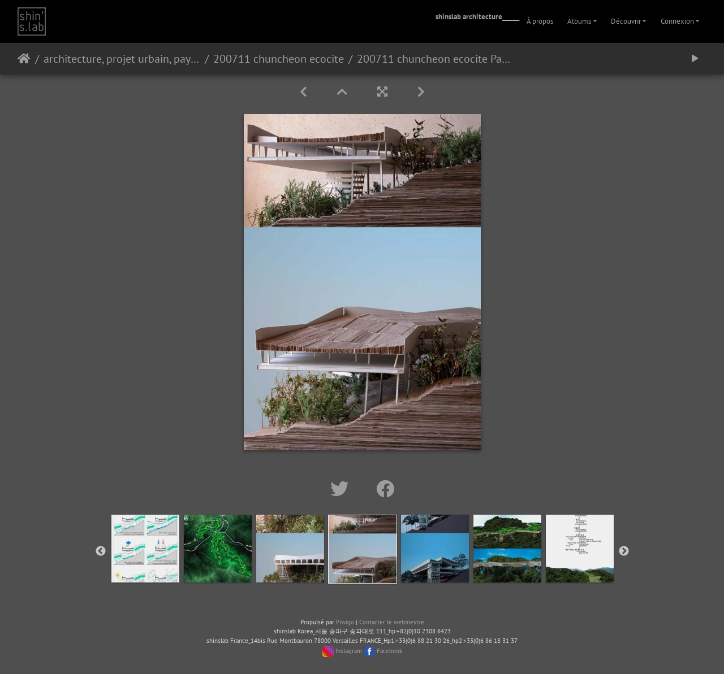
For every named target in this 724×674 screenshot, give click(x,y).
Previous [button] (100, 551)
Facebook (389, 651)
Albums (579, 21)
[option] (145, 548)
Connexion (677, 21)
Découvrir (626, 21)
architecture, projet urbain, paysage (122, 58)
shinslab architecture (469, 16)
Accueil (24, 58)
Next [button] (624, 551)
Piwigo (345, 622)
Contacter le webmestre (391, 622)
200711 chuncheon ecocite (278, 58)
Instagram (348, 651)
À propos (540, 21)
